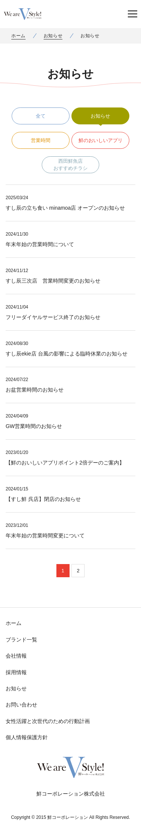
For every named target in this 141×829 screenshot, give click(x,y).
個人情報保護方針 (27, 737)
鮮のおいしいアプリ (101, 140)
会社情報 (16, 656)
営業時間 (40, 140)
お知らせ (53, 35)
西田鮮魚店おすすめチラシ (70, 164)
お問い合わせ (21, 705)
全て (40, 116)
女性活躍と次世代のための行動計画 (48, 721)
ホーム (18, 35)
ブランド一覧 (21, 640)
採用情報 (16, 672)
